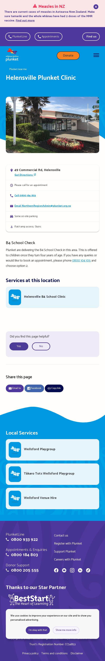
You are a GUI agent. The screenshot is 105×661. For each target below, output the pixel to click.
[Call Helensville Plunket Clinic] (52, 195)
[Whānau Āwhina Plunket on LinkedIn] (80, 571)
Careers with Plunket (67, 559)
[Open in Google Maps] (52, 172)
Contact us (61, 535)
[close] (95, 13)
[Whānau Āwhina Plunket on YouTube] (64, 571)
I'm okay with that (38, 630)
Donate (68, 55)
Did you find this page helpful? (29, 336)
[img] (32, 599)
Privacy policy (30, 653)
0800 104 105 (81, 260)
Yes (19, 346)
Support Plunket (65, 551)
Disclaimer (77, 653)
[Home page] (12, 55)
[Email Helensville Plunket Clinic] (52, 206)
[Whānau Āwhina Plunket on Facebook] (56, 571)
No (41, 346)
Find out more (25, 20)
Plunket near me (18, 69)
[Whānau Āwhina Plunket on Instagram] (72, 571)
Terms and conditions (54, 653)
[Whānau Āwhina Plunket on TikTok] (88, 571)
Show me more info (66, 630)
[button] (17, 37)
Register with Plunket (68, 543)
